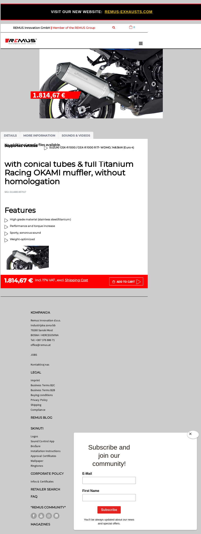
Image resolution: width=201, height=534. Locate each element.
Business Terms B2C (43, 385)
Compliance (38, 410)
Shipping (36, 405)
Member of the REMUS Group (73, 28)
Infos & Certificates (42, 481)
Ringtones (37, 466)
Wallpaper (37, 461)
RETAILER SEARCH (45, 489)
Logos (34, 436)
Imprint (35, 380)
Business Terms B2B (43, 390)
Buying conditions (42, 395)
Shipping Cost (76, 280)
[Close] (193, 435)
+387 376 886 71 (45, 340)
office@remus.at (41, 345)
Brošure (36, 446)
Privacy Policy (39, 400)
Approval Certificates (43, 456)
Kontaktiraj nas (40, 364)
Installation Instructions (45, 451)
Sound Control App (42, 441)
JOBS (34, 355)
